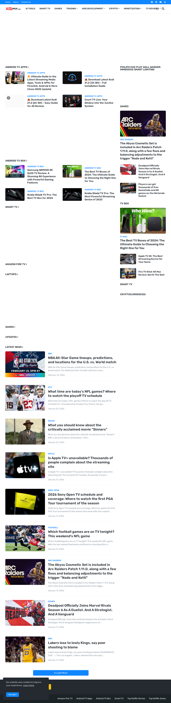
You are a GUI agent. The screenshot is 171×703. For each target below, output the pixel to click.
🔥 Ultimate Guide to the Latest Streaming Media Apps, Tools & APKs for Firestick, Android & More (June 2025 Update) (42, 83)
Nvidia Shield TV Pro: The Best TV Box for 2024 (42, 196)
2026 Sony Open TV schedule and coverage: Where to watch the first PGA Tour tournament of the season (80, 498)
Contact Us (26, 2)
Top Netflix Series (157, 698)
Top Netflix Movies (136, 698)
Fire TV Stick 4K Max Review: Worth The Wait (151, 273)
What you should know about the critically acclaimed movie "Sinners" (77, 427)
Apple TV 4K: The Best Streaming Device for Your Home (150, 259)
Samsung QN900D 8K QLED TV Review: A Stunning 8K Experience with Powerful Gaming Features (41, 176)
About (15, 2)
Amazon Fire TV (65, 698)
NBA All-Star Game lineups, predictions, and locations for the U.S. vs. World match (82, 360)
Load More (61, 672)
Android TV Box (103, 698)
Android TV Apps (84, 698)
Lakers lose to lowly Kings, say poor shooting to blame (76, 645)
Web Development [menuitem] (92, 8)
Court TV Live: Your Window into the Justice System (99, 102)
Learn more (28, 685)
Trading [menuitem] (71, 8)
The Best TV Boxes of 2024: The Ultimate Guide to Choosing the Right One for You (100, 176)
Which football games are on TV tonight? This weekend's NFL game (81, 534)
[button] (157, 8)
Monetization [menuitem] (132, 8)
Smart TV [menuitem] (44, 8)
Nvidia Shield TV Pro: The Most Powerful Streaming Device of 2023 (100, 196)
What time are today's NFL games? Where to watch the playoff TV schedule (82, 393)
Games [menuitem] (58, 8)
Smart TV (119, 698)
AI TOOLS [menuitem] (30, 8)
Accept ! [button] (12, 694)
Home (8, 2)
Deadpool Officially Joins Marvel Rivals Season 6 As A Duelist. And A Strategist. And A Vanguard (80, 609)
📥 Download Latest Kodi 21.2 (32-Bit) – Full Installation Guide (99, 82)
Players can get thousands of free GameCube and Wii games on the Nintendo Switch (151, 190)
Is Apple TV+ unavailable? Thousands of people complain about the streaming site (80, 462)
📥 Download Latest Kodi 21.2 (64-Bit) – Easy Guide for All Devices (42, 102)
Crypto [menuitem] (113, 8)
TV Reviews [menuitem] (152, 8)
